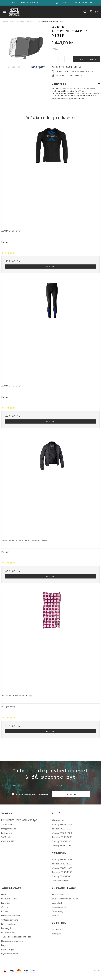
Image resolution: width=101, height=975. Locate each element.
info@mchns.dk (8, 828)
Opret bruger (8, 949)
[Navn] (30, 785)
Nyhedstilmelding (9, 953)
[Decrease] (55, 59)
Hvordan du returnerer (12, 941)
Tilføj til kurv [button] (87, 59)
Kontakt (5, 911)
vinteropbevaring (9, 919)
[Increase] (68, 59)
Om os (4, 907)
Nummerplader (8, 924)
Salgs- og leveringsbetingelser (16, 936)
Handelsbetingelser (10, 915)
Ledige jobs (6, 928)
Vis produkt (50, 266)
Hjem (3, 894)
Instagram (56, 933)
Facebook (56, 929)
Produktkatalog (9, 898)
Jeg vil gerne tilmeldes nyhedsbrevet (32, 793)
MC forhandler (8, 932)
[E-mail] (71, 785)
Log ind (4, 945)
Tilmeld (71, 794)
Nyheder (5, 903)
